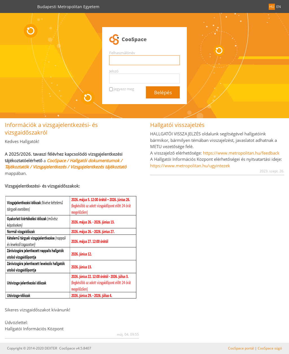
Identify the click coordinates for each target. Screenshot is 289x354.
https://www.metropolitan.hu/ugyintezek (190, 165)
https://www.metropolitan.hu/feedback (241, 153)
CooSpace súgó (270, 348)
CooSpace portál (241, 348)
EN (278, 6)
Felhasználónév (122, 52)
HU (271, 6)
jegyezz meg (124, 88)
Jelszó (114, 71)
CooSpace (144, 39)
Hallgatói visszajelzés (177, 125)
